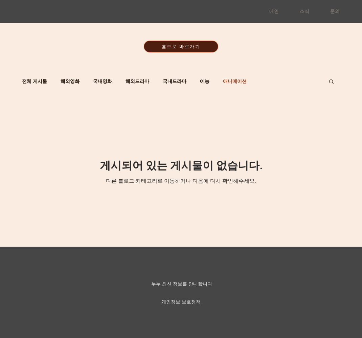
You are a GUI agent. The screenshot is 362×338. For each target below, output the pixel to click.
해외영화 (70, 81)
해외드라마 (137, 81)
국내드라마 (174, 81)
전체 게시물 (34, 81)
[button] (331, 82)
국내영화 (102, 81)
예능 (204, 81)
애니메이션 (235, 81)
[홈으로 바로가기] (181, 46)
